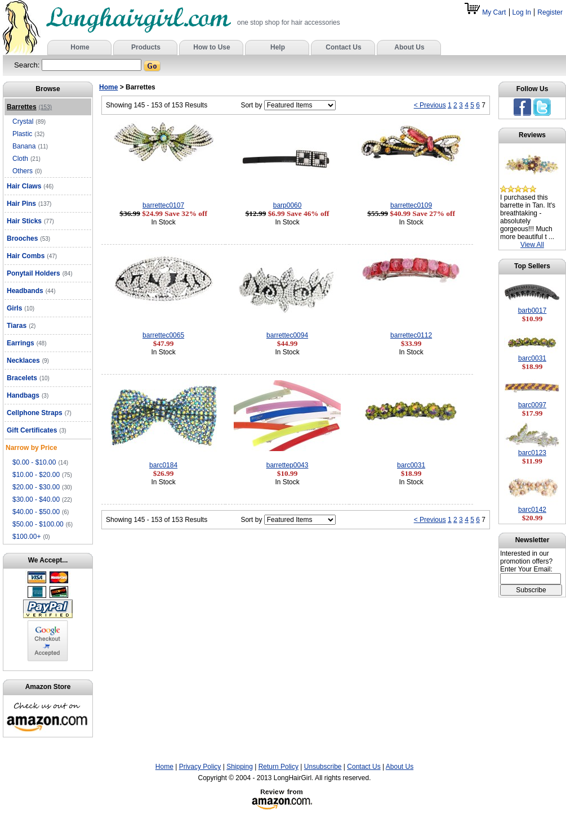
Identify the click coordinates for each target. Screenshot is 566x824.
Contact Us (363, 767)
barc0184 (163, 465)
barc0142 (532, 510)
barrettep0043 (287, 465)
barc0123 (532, 453)
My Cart (486, 12)
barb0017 (532, 310)
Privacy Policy (200, 767)
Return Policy (278, 767)
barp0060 (287, 205)
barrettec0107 (163, 205)
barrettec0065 (163, 335)
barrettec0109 (411, 205)
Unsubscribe (323, 767)
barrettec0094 (287, 335)
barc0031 (411, 465)
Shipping (239, 767)
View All (532, 245)
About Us (399, 767)
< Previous (430, 105)
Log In (521, 12)
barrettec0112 (411, 335)
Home (108, 87)
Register (550, 12)
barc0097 (532, 405)
